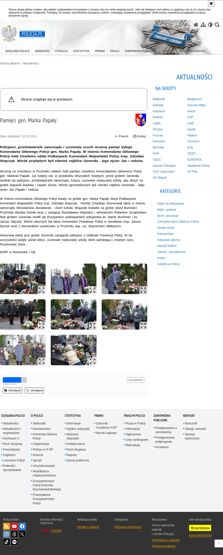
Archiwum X (11, 438)
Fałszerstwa (165, 233)
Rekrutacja (133, 445)
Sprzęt (37, 460)
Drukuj (139, 136)
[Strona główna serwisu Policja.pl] (196, 24)
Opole (191, 129)
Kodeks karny (75, 444)
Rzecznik (191, 423)
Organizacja (41, 444)
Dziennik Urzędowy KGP (106, 425)
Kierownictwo (42, 429)
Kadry (161, 258)
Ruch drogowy (13, 444)
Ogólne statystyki (78, 429)
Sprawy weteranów (192, 436)
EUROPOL (194, 159)
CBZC (157, 159)
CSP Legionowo (163, 171)
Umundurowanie (44, 466)
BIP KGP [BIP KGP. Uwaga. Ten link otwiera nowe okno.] (57, 530)
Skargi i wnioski (195, 429)
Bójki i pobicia (166, 209)
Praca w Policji (134, 415)
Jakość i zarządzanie (171, 252)
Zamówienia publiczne (162, 417)
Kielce (191, 111)
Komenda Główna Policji (45, 436)
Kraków (158, 117)
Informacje (73, 423)
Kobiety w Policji (168, 264)
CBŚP (191, 153)
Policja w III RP (43, 449)
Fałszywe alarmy (168, 240)
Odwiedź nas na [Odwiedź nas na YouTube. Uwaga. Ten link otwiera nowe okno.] (14, 526)
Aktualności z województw (12, 431)
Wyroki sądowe (106, 433)
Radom (192, 135)
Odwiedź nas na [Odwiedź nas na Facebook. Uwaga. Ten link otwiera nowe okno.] (22, 526)
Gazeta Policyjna (164, 165)
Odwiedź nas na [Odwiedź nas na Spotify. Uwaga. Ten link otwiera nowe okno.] (14, 541)
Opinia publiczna (77, 460)
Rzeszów (159, 141)
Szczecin (193, 141)
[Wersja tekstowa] (210, 24)
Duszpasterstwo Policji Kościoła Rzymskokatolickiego (47, 485)
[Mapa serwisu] (203, 24)
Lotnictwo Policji (14, 460)
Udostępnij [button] (12, 390)
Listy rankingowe (137, 439)
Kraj (190, 147)
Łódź (190, 123)
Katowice (159, 111)
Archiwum (162, 447)
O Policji (37, 415)
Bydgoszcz (194, 99)
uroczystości (135, 380)
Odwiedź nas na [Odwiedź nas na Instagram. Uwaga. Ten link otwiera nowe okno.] (6, 534)
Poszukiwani (11, 449)
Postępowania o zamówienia (166, 430)
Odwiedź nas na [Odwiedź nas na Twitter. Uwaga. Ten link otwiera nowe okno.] (22, 534)
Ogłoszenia (133, 434)
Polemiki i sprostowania (12, 468)
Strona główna (10, 63)
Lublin (157, 123)
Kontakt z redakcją (88, 527)
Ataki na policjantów (170, 203)
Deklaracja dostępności (128, 527)
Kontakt (189, 415)
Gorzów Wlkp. (196, 105)
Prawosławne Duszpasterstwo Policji (43, 499)
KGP (156, 153)
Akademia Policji (198, 165)
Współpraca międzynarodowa (44, 473)
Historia (38, 455)
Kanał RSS (6, 526)
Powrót (121, 136)
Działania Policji (13, 415)
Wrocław (158, 147)
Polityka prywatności (164, 546)
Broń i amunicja (167, 215)
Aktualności (31, 63)
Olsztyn (158, 129)
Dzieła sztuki (165, 227)
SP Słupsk (160, 177)
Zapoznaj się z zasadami (166, 540)
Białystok (159, 99)
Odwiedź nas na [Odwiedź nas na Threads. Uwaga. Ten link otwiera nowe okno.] (14, 534)
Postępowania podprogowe (164, 439)
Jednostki (39, 423)
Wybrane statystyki (72, 436)
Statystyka (73, 415)
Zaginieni (9, 455)
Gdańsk (158, 105)
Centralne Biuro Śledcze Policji (178, 221)
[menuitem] (17, 50)
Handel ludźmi (167, 245)
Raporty (71, 455)
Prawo (98, 415)
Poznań (158, 135)
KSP (190, 117)
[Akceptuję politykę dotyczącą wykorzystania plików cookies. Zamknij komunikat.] (211, 3)
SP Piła (192, 171)
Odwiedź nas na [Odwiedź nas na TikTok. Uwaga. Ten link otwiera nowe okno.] (6, 541)
